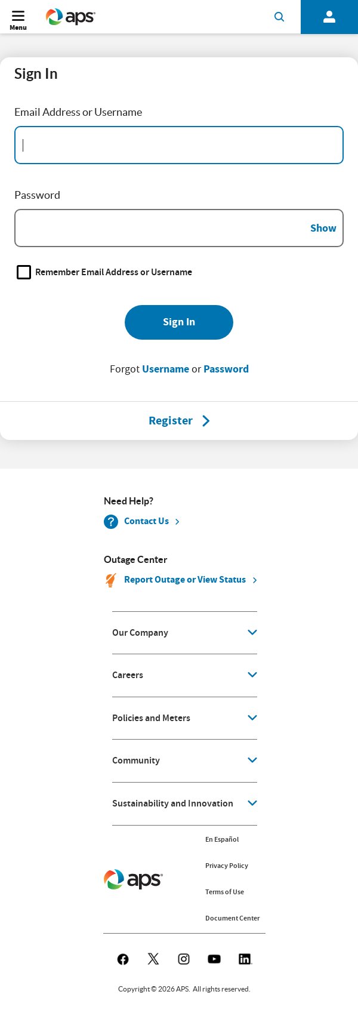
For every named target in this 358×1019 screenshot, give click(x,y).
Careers (127, 675)
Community (136, 760)
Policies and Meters (151, 718)
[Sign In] (179, 322)
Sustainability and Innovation (172, 803)
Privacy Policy (226, 865)
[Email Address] (179, 145)
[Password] (179, 228)
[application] (184, 633)
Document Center (232, 918)
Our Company (140, 632)
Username (165, 369)
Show (323, 228)
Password (226, 369)
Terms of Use (224, 892)
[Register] (171, 421)
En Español (222, 839)
